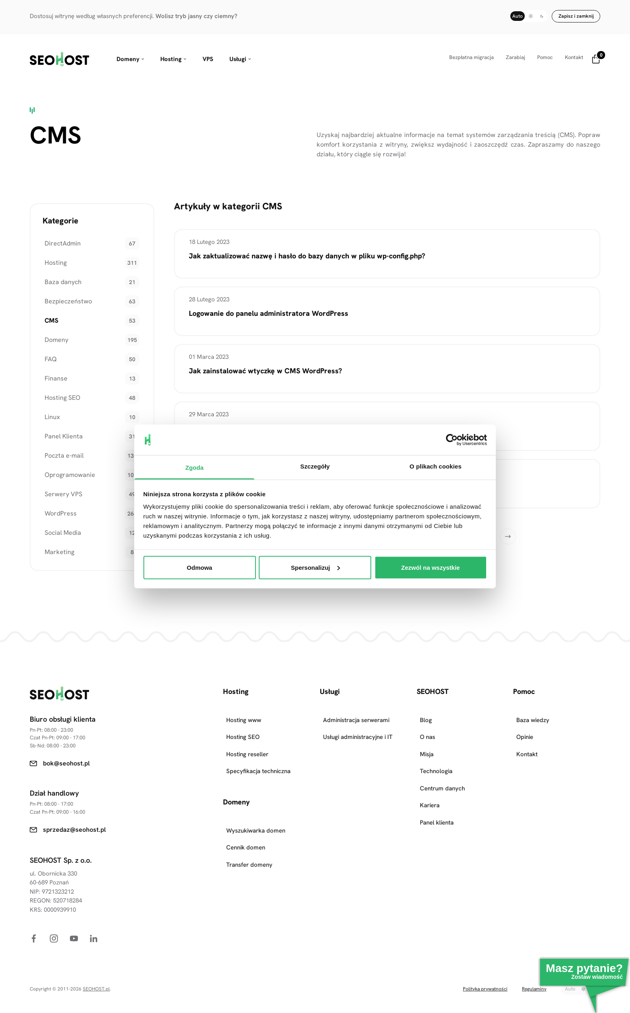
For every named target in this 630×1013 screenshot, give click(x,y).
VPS (207, 57)
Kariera (430, 803)
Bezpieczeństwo (66, 299)
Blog (426, 718)
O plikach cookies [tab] (435, 466)
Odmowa (199, 567)
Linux (50, 414)
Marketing (57, 549)
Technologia (436, 769)
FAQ (49, 356)
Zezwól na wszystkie (430, 567)
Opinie (524, 735)
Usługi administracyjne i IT (358, 735)
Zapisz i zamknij (576, 16)
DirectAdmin (61, 241)
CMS (49, 318)
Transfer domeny (249, 862)
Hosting (171, 57)
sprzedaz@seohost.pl (74, 827)
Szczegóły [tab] (314, 466)
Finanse (54, 376)
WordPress (59, 511)
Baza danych (61, 279)
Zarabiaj (515, 54)
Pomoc (545, 54)
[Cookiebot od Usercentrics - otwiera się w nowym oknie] (452, 440)
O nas (427, 735)
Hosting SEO (60, 395)
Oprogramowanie (68, 472)
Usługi (237, 57)
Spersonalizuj (315, 567)
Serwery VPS (61, 491)
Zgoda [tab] (194, 467)
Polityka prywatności (485, 986)
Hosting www (243, 718)
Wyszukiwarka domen (255, 828)
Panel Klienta (62, 434)
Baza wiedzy (532, 718)
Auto (517, 16)
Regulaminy (534, 986)
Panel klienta (437, 820)
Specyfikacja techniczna (258, 769)
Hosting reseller (247, 752)
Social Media (61, 530)
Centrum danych (442, 786)
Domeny (128, 57)
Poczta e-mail (62, 453)
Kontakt (574, 54)
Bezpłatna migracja (471, 54)
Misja (427, 752)
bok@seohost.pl (66, 761)
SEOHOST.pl (96, 986)
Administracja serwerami (356, 718)
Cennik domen (245, 845)
